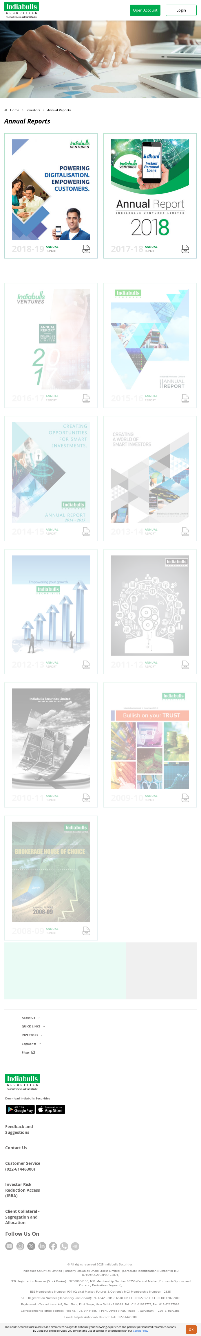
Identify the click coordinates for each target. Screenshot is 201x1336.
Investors (33, 110)
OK (191, 1329)
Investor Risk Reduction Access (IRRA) (22, 1190)
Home (11, 110)
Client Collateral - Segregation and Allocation (22, 1216)
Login (181, 10)
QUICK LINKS (33, 1026)
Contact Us (16, 1147)
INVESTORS (32, 1035)
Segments (31, 1044)
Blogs (29, 1052)
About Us (30, 1018)
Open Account (145, 10)
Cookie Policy (140, 1331)
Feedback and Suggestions (19, 1129)
